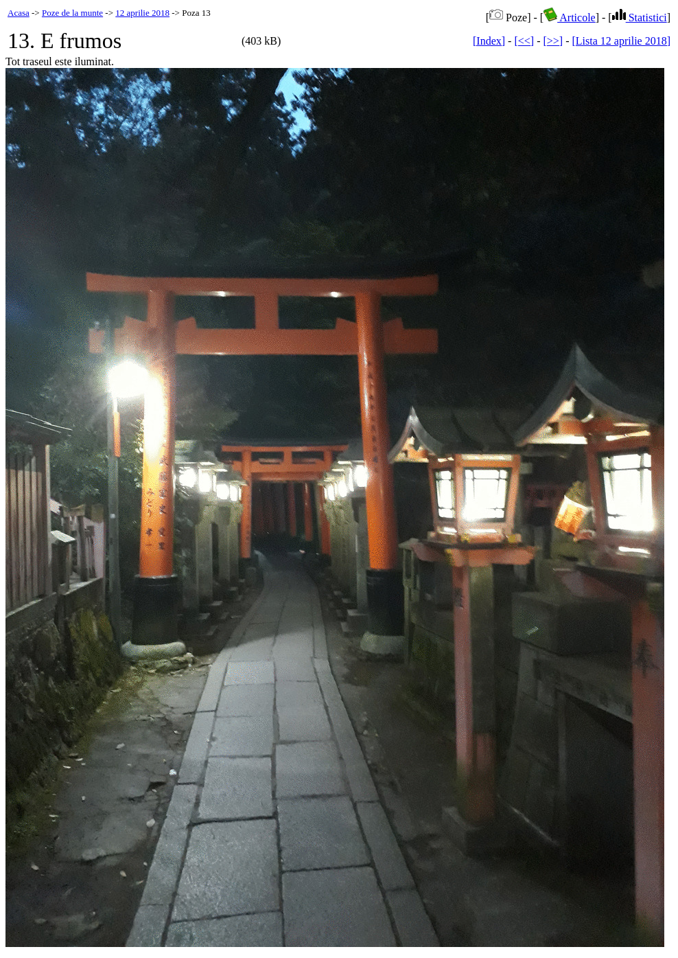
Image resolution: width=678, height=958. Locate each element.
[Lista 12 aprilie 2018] (621, 41)
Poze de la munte (72, 13)
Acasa (19, 13)
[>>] (553, 41)
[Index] (489, 41)
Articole (569, 17)
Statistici (639, 17)
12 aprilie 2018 (142, 13)
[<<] (524, 41)
